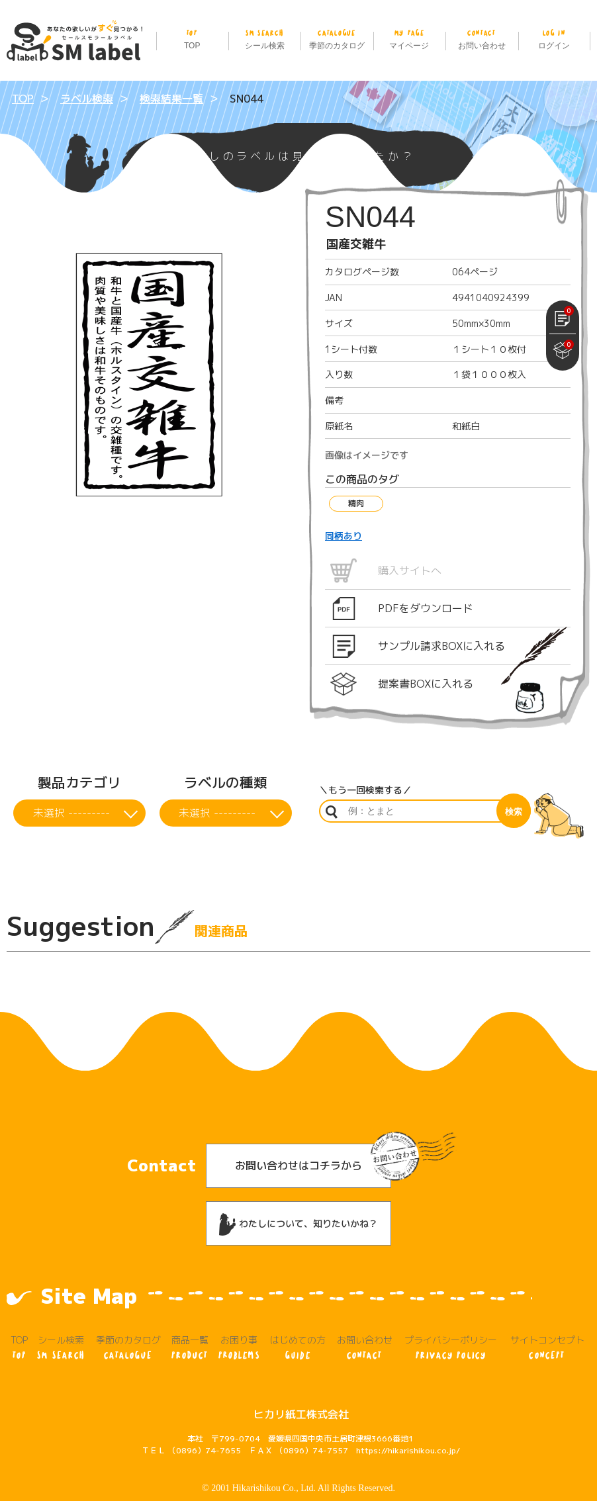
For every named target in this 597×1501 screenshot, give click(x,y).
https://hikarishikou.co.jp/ (408, 1423)
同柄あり (343, 535)
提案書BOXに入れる (425, 683)
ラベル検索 (86, 98)
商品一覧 (189, 1321)
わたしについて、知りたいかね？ (298, 1197)
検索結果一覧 (171, 98)
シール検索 (264, 38)
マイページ (409, 38)
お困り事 (238, 1321)
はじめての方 (298, 1321)
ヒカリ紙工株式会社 (301, 1387)
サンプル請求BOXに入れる (441, 646)
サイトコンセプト (547, 1321)
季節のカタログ (336, 38)
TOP (192, 38)
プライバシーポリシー (450, 1321)
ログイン (554, 38)
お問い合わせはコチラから (298, 1138)
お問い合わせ (481, 38)
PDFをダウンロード (425, 608)
